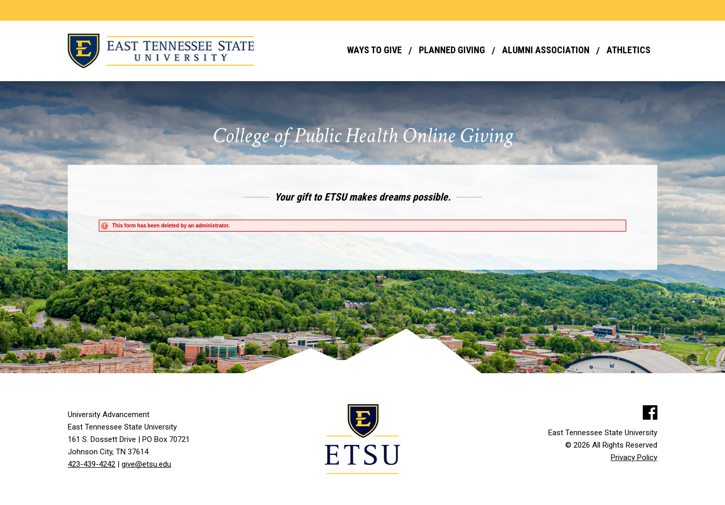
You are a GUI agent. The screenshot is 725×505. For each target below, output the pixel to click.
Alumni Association (546, 49)
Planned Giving (452, 49)
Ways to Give (374, 49)
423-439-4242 (91, 464)
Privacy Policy (634, 457)
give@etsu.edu (146, 464)
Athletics (629, 49)
